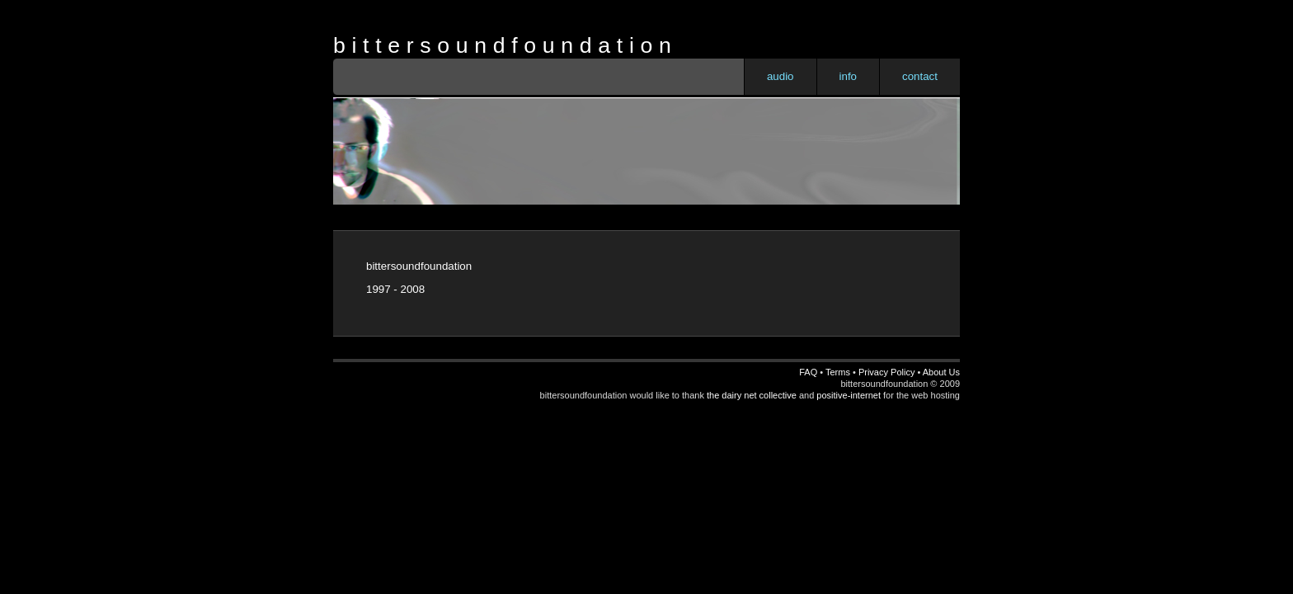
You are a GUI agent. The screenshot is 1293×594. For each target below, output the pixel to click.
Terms (837, 372)
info (848, 76)
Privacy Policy (886, 372)
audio (780, 76)
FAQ (808, 372)
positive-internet (848, 395)
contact (920, 76)
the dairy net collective (752, 395)
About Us (941, 372)
